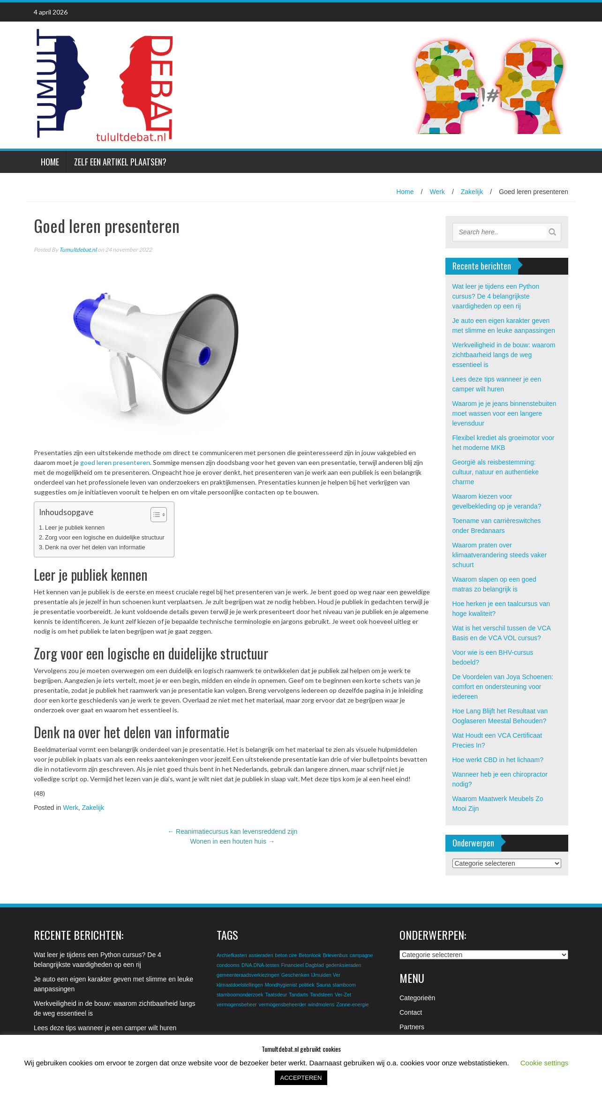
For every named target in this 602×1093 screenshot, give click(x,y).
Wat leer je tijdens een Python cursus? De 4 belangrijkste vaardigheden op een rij (495, 296)
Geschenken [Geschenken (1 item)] (295, 975)
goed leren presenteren (115, 462)
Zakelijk (472, 191)
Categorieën (417, 998)
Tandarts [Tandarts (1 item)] (298, 994)
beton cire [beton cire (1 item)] (286, 955)
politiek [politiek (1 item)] (306, 985)
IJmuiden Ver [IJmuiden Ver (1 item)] (325, 975)
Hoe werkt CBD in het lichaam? (498, 760)
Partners (411, 1027)
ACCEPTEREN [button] (301, 1077)
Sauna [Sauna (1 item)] (323, 985)
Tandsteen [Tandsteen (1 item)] (321, 994)
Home (50, 162)
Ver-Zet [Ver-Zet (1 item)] (343, 994)
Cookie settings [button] (544, 1063)
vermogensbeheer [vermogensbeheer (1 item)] (237, 1004)
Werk (436, 191)
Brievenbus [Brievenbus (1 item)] (335, 955)
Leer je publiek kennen (75, 527)
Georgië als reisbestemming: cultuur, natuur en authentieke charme (495, 472)
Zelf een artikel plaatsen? (120, 162)
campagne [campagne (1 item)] (361, 955)
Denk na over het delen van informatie (95, 547)
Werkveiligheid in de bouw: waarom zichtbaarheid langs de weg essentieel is (504, 354)
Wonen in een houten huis (232, 841)
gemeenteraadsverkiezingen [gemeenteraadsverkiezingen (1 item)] (248, 975)
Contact (410, 1012)
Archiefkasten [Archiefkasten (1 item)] (232, 955)
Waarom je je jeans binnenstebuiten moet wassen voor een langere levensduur (504, 413)
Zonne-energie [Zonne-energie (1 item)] (352, 1004)
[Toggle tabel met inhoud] (154, 515)
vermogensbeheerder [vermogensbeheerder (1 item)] (282, 1004)
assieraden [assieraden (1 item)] (260, 955)
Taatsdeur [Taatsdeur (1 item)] (276, 994)
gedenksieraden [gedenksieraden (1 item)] (343, 965)
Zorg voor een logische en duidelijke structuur (105, 537)
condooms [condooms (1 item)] (228, 965)
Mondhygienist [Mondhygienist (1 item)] (281, 985)
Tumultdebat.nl (78, 249)
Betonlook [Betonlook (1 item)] (310, 955)
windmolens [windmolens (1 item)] (321, 1004)
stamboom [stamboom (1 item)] (344, 985)
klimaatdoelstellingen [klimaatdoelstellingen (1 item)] (240, 985)
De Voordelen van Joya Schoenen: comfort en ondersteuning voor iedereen (503, 686)
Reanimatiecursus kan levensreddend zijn (232, 831)
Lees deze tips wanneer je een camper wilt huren (105, 1028)
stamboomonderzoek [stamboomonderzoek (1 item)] (240, 994)
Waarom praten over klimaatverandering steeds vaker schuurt (499, 555)
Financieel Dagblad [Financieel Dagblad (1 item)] (302, 965)
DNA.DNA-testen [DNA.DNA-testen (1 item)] (260, 965)
